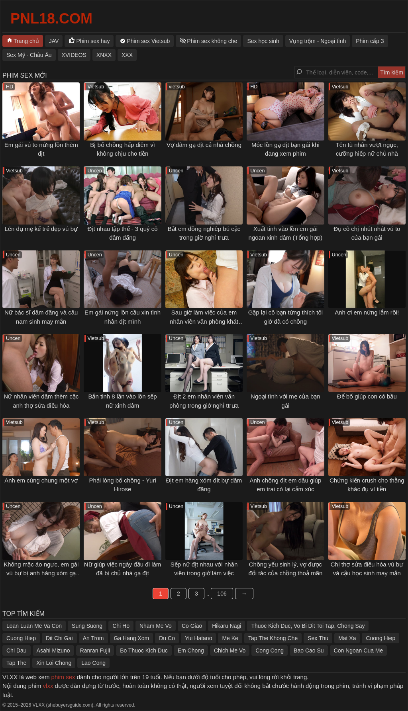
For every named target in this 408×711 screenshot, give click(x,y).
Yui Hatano (198, 638)
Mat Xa (347, 638)
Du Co (167, 638)
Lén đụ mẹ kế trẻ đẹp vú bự (41, 228)
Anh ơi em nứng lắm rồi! (367, 312)
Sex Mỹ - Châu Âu (29, 55)
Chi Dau (16, 650)
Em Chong (191, 650)
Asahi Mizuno (53, 650)
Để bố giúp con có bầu (367, 396)
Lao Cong (93, 663)
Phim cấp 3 (370, 41)
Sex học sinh (263, 41)
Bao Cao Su (309, 650)
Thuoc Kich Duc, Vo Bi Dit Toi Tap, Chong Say (308, 626)
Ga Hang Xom (131, 638)
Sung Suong (87, 626)
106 (221, 593)
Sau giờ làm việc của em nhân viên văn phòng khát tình (204, 321)
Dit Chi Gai (59, 638)
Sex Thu (318, 638)
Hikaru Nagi (226, 626)
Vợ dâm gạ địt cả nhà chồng (204, 144)
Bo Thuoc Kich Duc (144, 650)
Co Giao (192, 626)
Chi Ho (120, 626)
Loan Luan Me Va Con (34, 626)
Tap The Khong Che (273, 638)
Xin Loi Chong (53, 663)
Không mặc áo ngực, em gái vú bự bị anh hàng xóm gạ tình (41, 573)
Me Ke (230, 638)
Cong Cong (269, 650)
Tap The (16, 663)
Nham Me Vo (155, 626)
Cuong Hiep (21, 638)
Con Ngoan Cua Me (358, 650)
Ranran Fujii (95, 650)
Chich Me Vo (229, 650)
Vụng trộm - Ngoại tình (317, 41)
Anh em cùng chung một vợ (41, 480)
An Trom (93, 638)
